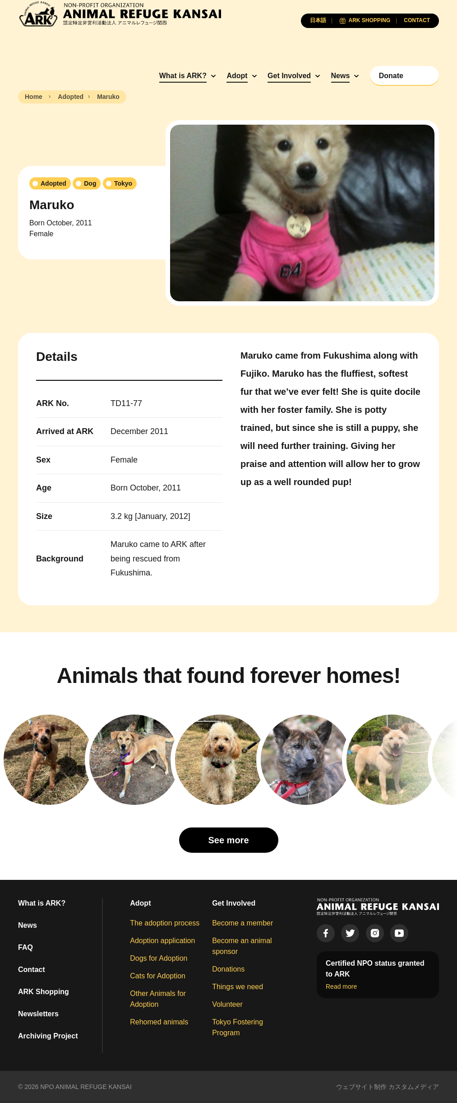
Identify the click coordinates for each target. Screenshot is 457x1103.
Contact (31, 969)
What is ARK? (183, 75)
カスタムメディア (413, 1086)
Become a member (242, 923)
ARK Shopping (43, 992)
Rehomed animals (159, 1022)
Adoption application (162, 940)
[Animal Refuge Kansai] (119, 14)
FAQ (25, 947)
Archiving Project (48, 1036)
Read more (341, 986)
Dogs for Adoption (158, 958)
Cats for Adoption (157, 976)
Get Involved (289, 75)
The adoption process (164, 923)
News (340, 75)
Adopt (236, 75)
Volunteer (227, 1004)
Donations (228, 969)
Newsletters (38, 1014)
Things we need (237, 987)
